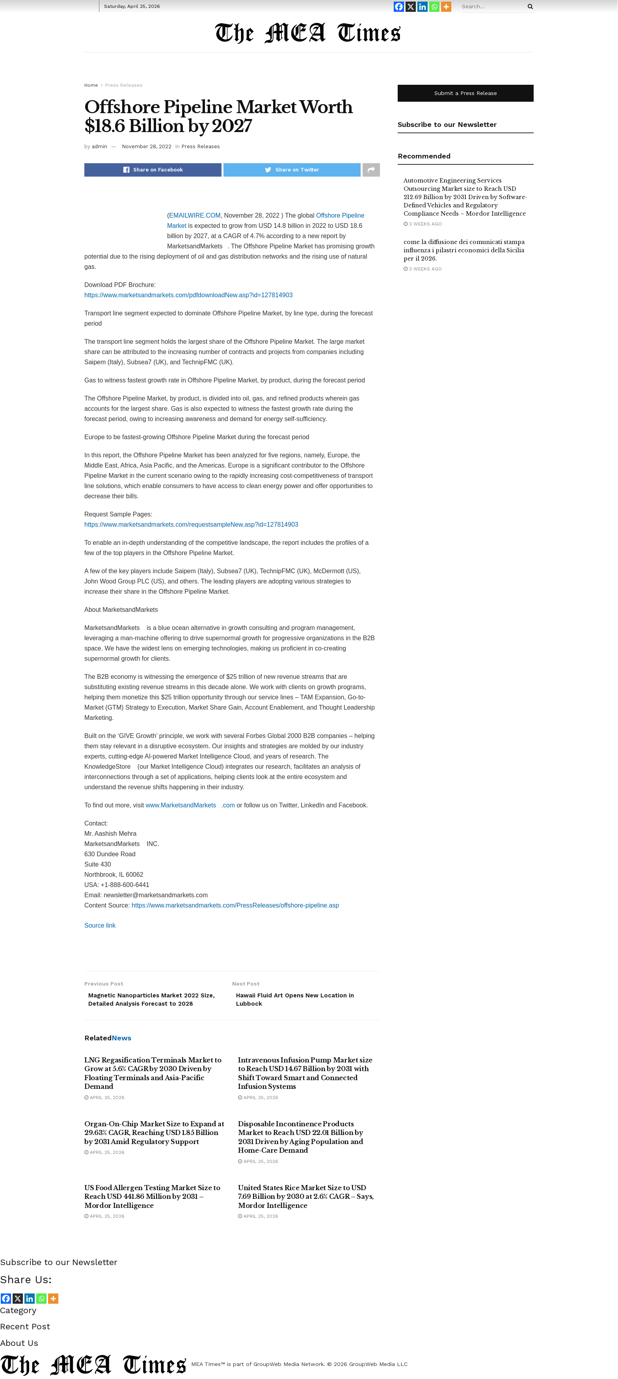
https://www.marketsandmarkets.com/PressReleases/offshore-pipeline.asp (235, 907)
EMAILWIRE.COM (194, 217)
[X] (411, 7)
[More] (446, 7)
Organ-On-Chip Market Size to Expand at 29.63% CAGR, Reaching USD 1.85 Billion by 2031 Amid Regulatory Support (154, 1136)
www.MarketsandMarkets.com (190, 806)
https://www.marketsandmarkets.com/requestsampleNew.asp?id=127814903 (191, 526)
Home (91, 85)
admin (99, 146)
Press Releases (124, 85)
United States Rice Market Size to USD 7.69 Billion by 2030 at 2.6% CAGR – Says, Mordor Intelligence (306, 1200)
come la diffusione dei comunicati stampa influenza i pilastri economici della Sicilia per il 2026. (464, 250)
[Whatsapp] (434, 7)
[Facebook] (399, 7)
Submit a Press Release (465, 93)
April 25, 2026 (104, 1100)
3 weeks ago (423, 224)
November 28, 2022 (146, 146)
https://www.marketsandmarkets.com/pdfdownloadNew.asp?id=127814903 (188, 296)
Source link (99, 927)
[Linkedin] (422, 7)
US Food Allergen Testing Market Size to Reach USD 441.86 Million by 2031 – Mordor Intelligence (152, 1200)
